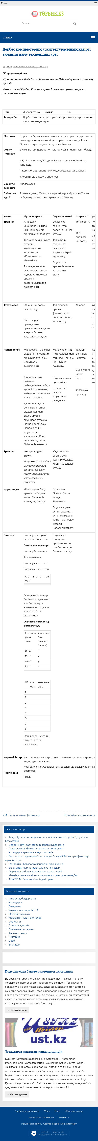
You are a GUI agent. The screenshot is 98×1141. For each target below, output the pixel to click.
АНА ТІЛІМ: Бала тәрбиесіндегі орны (31, 879)
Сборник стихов (74, 1111)
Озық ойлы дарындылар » (79, 815)
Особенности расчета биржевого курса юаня (36, 844)
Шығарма (14, 936)
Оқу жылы (15, 921)
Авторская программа (27, 1111)
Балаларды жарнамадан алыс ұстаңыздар (34, 867)
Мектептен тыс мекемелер (25, 917)
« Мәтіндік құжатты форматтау (21, 815)
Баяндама (15, 906)
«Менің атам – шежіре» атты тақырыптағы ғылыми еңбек (43, 875)
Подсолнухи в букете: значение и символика (36, 848)
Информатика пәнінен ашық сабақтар (27, 66)
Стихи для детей (19, 925)
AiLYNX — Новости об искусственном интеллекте (52, 1133)
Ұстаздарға (15, 902)
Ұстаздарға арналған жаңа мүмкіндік (31, 852)
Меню (4, 3)
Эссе (12, 940)
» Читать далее (17, 1010)
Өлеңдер (14, 944)
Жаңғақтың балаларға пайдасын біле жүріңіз (36, 864)
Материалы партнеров (41, 1117)
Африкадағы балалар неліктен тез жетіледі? (35, 871)
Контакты (64, 1117)
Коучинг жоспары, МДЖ (23, 910)
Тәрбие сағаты (18, 933)
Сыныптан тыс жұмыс (22, 929)
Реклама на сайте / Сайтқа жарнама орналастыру (49, 1124)
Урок (47, 1111)
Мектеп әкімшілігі (19, 914)
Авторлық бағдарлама (22, 898)
